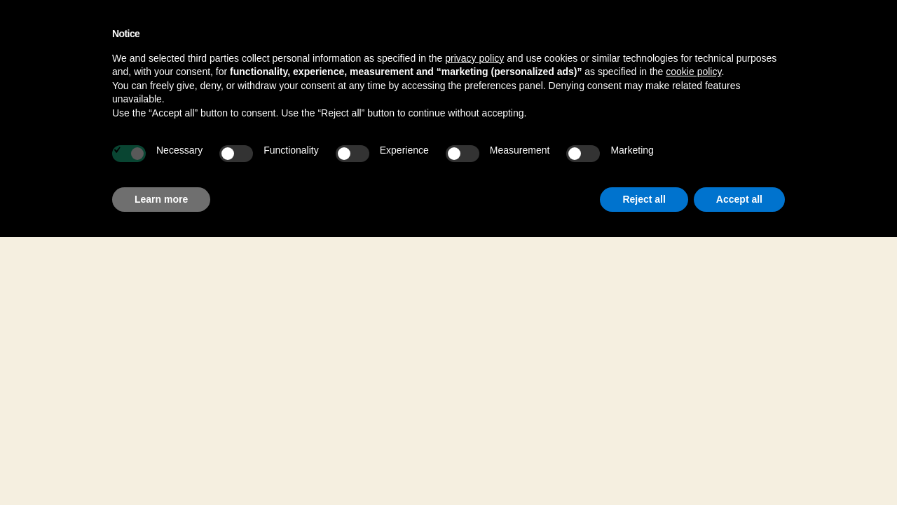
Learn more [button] (161, 199)
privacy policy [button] (474, 58)
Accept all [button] (739, 199)
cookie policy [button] (693, 71)
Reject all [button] (643, 199)
